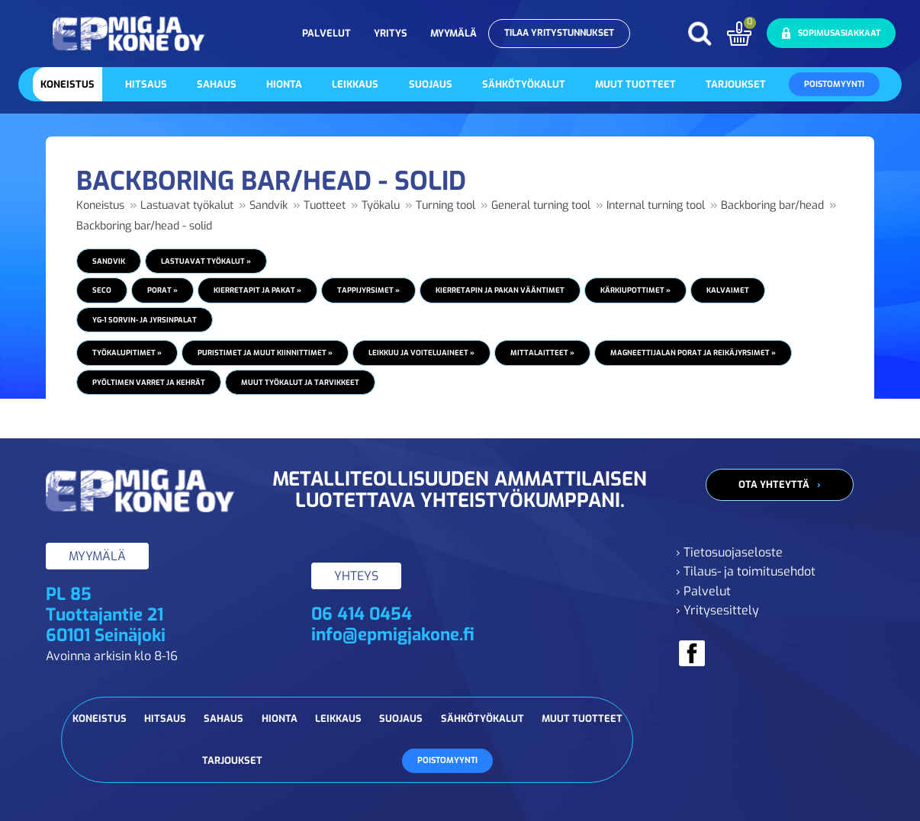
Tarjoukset (736, 84)
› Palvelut (703, 591)
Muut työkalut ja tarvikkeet (300, 382)
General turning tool (540, 205)
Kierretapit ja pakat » (257, 290)
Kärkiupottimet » (635, 290)
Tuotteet (325, 205)
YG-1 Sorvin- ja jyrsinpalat (144, 320)
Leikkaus (355, 84)
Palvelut (326, 33)
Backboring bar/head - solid (144, 226)
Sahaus (216, 84)
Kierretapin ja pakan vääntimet (500, 290)
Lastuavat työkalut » (206, 261)
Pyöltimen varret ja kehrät (148, 382)
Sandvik (268, 205)
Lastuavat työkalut (186, 205)
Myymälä (453, 33)
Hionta (284, 84)
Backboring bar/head (772, 205)
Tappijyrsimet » (368, 290)
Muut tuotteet (635, 84)
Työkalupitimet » (127, 353)
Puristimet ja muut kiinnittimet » (265, 353)
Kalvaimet (727, 290)
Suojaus (430, 84)
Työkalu (381, 205)
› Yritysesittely (717, 610)
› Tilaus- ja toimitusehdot (745, 571)
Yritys (390, 33)
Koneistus (67, 84)
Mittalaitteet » (542, 353)
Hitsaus (146, 84)
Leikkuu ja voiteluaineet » (421, 353)
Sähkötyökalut (523, 84)
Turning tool (445, 205)
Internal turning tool (655, 205)
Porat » (162, 290)
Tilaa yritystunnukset (559, 33)
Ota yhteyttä (773, 484)
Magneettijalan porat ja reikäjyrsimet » (693, 353)
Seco (101, 290)
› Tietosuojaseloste (729, 552)
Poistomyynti (834, 84)
